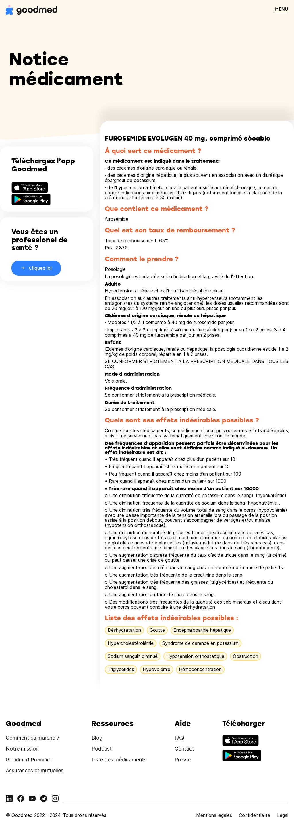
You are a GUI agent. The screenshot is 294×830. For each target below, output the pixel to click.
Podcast (102, 749)
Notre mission (22, 749)
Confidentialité (254, 815)
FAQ (179, 738)
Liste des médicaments (119, 760)
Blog (97, 738)
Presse (183, 760)
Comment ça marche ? (32, 738)
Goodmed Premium (28, 760)
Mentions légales (214, 815)
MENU (281, 9)
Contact (184, 749)
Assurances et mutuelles (34, 770)
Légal (282, 815)
